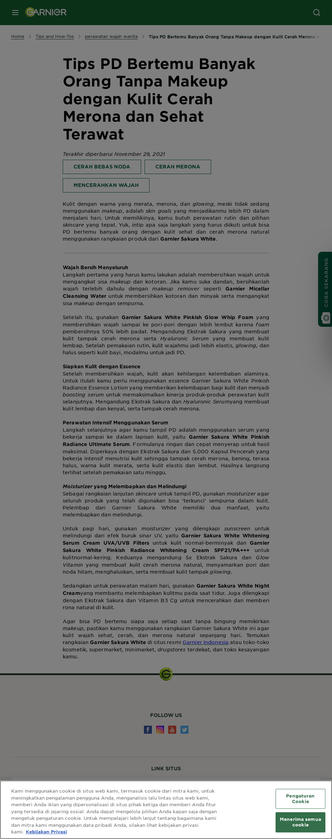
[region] (166, 809)
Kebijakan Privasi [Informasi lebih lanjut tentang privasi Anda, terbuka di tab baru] (46, 831)
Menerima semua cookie (300, 822)
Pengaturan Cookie (300, 798)
